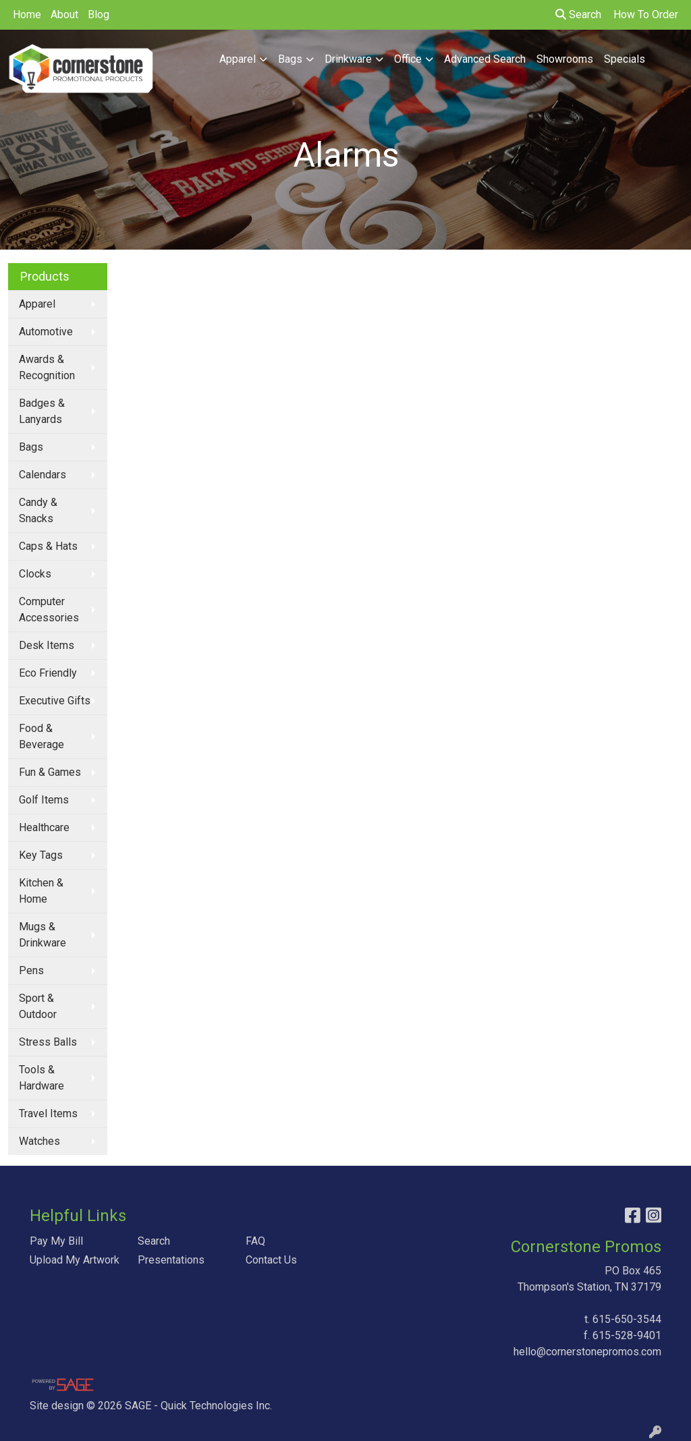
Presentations (171, 1259)
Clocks (35, 573)
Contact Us (271, 1259)
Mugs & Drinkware (42, 934)
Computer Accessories (49, 609)
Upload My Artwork (74, 1259)
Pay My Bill (56, 1241)
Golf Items (44, 799)
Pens (31, 970)
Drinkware (348, 59)
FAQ (255, 1241)
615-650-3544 (626, 1319)
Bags (290, 59)
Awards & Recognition (47, 367)
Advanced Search (485, 59)
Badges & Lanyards (42, 411)
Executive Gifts (54, 700)
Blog (98, 14)
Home (27, 14)
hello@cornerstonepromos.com (587, 1351)
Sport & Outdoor (38, 1006)
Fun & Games (50, 772)
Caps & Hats (48, 546)
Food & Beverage (41, 736)
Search (578, 14)
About (64, 14)
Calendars (42, 474)
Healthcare (44, 827)
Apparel (237, 59)
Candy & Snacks (38, 510)
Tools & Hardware (41, 1077)
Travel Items (48, 1113)
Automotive (46, 331)
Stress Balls (48, 1042)
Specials (624, 59)
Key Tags (41, 855)
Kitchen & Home (41, 890)
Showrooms (564, 59)
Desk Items (46, 645)
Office (408, 59)
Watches (39, 1141)
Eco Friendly (48, 673)
